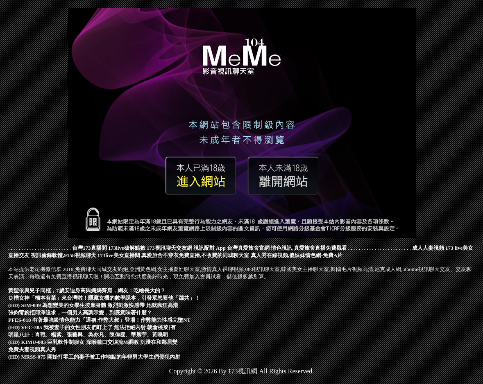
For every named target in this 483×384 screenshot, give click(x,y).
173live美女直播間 (119, 255)
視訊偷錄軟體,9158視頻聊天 (63, 255)
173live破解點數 (126, 248)
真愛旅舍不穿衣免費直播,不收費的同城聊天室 (195, 255)
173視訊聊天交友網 (169, 248)
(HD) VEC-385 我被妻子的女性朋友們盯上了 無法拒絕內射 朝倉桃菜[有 (92, 327)
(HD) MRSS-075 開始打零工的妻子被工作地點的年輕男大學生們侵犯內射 (94, 357)
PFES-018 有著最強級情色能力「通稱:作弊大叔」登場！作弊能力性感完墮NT (99, 320)
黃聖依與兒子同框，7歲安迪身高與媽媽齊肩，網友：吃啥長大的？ (87, 290)
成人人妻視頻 (428, 248)
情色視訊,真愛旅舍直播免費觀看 (309, 248)
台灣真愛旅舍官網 (248, 248)
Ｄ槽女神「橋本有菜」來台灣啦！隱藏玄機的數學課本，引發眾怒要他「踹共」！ (104, 298)
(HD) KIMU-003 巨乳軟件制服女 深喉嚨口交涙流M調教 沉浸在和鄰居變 (92, 342)
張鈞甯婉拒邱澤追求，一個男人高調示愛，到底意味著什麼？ (80, 312)
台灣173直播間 (89, 248)
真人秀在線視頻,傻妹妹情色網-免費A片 (297, 255)
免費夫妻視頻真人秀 (32, 349)
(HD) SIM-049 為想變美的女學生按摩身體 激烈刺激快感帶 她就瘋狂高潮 (93, 305)
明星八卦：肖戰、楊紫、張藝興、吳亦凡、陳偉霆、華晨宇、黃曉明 (88, 335)
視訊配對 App (209, 248)
